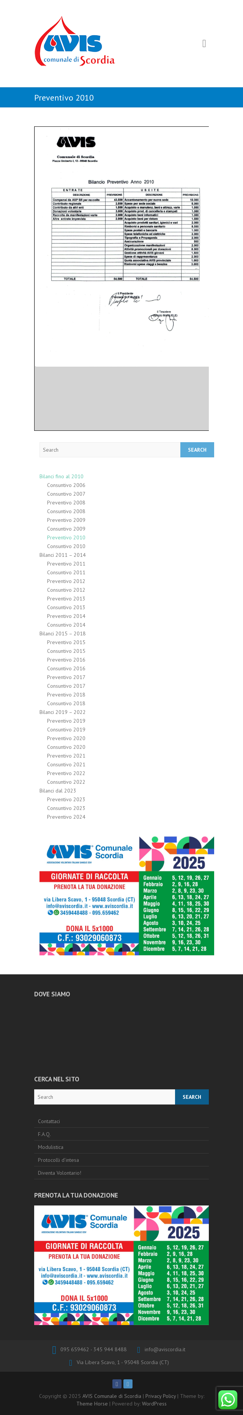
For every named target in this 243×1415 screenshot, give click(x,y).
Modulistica (50, 1147)
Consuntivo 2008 (66, 511)
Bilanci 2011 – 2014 (62, 555)
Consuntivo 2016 (66, 668)
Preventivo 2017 (66, 677)
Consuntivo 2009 (66, 528)
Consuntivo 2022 (66, 781)
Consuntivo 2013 (66, 607)
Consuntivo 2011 (66, 572)
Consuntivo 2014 (66, 624)
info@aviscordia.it (165, 1349)
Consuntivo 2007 (66, 493)
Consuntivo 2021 (66, 764)
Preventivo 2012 (66, 581)
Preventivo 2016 (66, 659)
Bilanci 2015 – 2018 (62, 633)
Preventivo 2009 (66, 520)
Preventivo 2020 (66, 738)
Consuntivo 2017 (66, 685)
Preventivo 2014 (66, 616)
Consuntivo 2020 (66, 747)
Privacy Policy (160, 1396)
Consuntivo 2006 (66, 485)
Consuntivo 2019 (66, 729)
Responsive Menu (204, 44)
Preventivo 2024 (66, 816)
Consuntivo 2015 (66, 651)
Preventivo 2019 (66, 720)
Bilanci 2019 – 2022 (62, 712)
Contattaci (49, 1121)
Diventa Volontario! (59, 1172)
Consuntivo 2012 (66, 589)
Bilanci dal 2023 (57, 790)
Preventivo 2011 (66, 563)
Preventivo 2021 (66, 755)
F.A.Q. (44, 1134)
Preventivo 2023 (66, 799)
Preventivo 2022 (66, 773)
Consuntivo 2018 (66, 703)
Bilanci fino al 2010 (61, 476)
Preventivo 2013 (66, 598)
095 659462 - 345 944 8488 (93, 1349)
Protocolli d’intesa (58, 1160)
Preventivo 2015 (66, 642)
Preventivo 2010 (66, 537)
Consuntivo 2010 (66, 546)
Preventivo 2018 (66, 694)
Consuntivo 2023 (66, 808)
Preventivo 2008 (66, 502)
